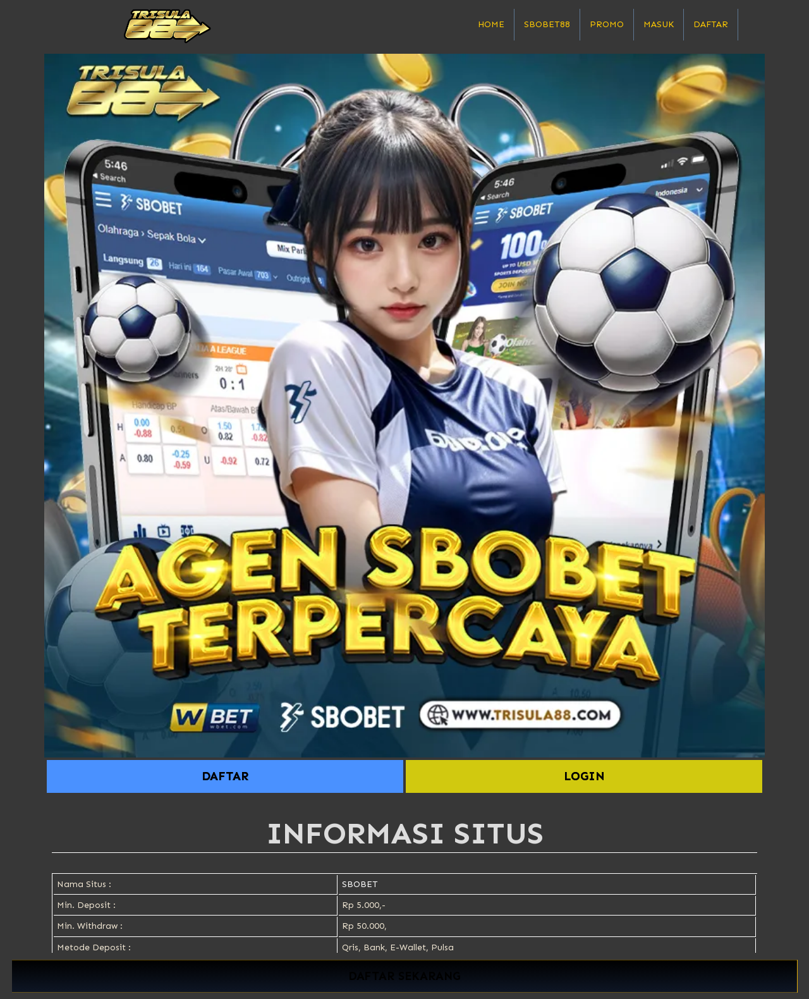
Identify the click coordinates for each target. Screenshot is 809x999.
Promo (607, 24)
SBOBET (360, 884)
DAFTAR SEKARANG (404, 976)
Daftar (710, 24)
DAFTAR (225, 776)
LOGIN (584, 776)
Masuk (658, 24)
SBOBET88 (547, 24)
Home (491, 24)
